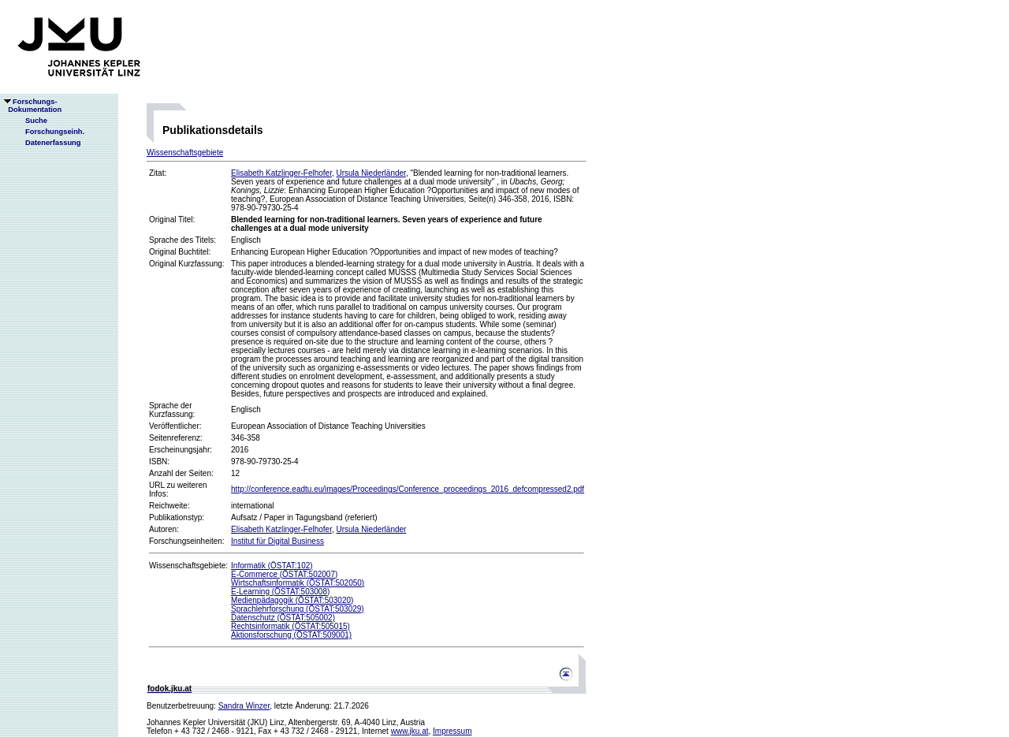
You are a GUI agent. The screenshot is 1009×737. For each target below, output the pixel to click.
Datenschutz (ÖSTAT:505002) (283, 617)
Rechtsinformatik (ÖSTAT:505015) (290, 626)
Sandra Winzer (244, 706)
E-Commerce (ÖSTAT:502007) (284, 574)
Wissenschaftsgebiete (185, 152)
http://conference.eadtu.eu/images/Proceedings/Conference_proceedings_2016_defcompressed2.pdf (407, 489)
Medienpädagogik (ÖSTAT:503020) (292, 600)
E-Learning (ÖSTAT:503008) (280, 591)
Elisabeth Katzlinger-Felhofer (281, 173)
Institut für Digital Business (277, 541)
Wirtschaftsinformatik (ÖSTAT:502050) (297, 583)
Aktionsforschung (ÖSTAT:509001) (291, 635)
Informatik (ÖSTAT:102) (272, 565)
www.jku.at (410, 731)
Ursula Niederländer (370, 173)
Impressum (452, 731)
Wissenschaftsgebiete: (188, 565)
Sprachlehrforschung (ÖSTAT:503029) (297, 609)
